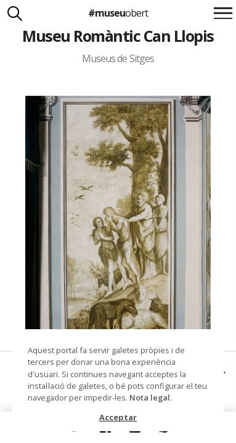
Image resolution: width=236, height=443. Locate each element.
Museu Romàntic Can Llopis (117, 35)
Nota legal (149, 397)
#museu (118, 13)
